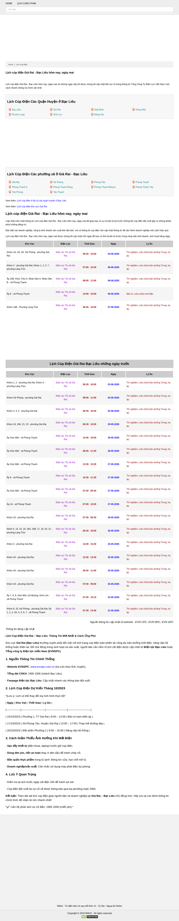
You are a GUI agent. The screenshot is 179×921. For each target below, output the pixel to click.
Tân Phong (17, 192)
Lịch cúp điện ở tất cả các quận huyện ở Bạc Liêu (41, 200)
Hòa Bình (99, 109)
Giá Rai (57, 109)
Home (10, 64)
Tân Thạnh (58, 192)
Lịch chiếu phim (26, 3)
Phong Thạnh (142, 182)
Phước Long (18, 114)
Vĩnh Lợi (57, 114)
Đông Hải (99, 114)
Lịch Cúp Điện (22, 64)
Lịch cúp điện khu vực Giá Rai (32, 206)
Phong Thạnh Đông (63, 187)
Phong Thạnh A (19, 187)
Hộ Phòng (58, 182)
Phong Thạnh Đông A (105, 187)
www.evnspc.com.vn (42, 666)
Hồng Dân (141, 109)
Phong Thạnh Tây (144, 187)
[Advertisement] (89, 39)
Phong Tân (99, 182)
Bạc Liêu (16, 109)
